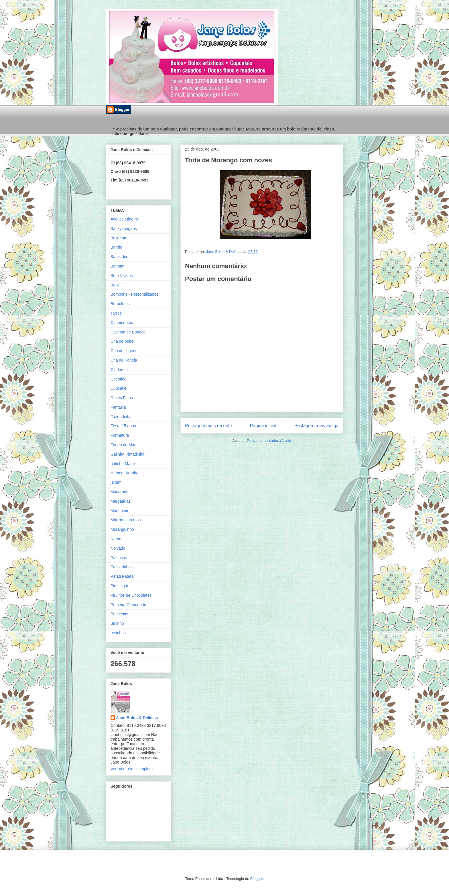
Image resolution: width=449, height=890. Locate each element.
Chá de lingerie (124, 350)
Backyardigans (124, 228)
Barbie (116, 247)
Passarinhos (122, 567)
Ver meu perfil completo (132, 768)
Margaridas (121, 501)
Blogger (256, 879)
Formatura (120, 435)
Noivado (118, 548)
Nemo (116, 538)
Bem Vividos (122, 275)
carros (116, 313)
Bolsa (116, 285)
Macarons (119, 491)
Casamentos (122, 322)
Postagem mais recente (208, 425)
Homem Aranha (124, 473)
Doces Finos (122, 397)
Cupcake (118, 388)
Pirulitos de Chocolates (131, 595)
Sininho (117, 623)
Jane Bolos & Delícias (137, 717)
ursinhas (118, 633)
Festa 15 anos (123, 425)
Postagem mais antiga (316, 425)
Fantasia (118, 407)
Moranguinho (122, 529)
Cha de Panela (124, 360)
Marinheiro (120, 510)
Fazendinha (121, 416)
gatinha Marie (123, 463)
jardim (116, 482)
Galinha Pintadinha (127, 454)
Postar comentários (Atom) (269, 440)
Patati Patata (122, 576)
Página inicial (263, 425)
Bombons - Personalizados (134, 294)
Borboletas (120, 303)
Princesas (119, 614)
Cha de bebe (122, 341)
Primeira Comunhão (128, 604)
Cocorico (118, 379)
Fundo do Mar (123, 444)
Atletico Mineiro (124, 219)
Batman (117, 266)
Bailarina (118, 238)
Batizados (119, 256)
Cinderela (119, 369)
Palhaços (119, 557)
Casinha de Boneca (128, 332)
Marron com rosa (126, 520)
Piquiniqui (119, 585)
